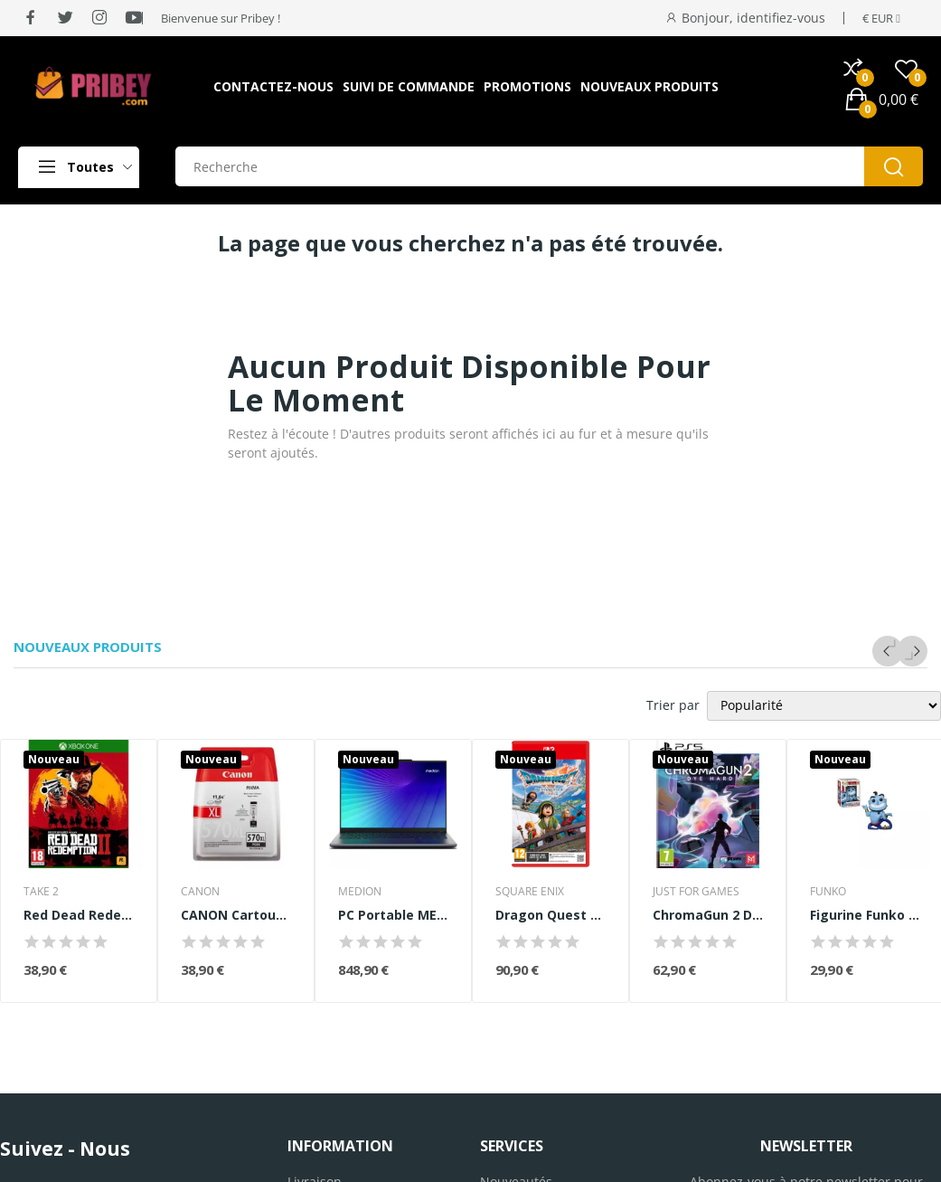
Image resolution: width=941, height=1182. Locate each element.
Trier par (673, 705)
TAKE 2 (41, 891)
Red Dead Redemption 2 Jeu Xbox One (79, 914)
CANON (200, 891)
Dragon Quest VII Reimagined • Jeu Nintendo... (550, 914)
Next (912, 651)
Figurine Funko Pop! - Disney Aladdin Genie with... (865, 914)
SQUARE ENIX (529, 891)
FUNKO (828, 891)
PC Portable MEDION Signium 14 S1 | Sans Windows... (393, 914)
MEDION (359, 891)
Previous (887, 651)
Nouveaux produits (88, 647)
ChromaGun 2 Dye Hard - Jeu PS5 (708, 914)
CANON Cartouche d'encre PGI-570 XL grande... (236, 914)
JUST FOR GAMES (696, 891)
